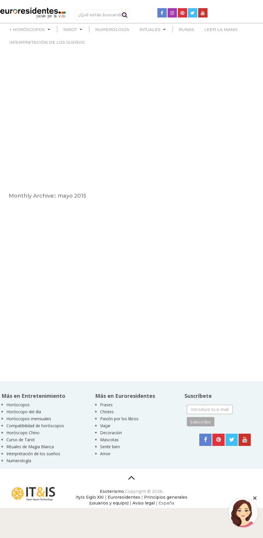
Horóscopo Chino (23, 432)
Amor (105, 453)
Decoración (111, 432)
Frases (106, 404)
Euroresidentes (124, 497)
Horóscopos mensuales (28, 418)
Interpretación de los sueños (47, 42)
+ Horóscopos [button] (27, 29)
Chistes (107, 411)
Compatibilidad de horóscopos (35, 425)
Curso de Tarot (20, 439)
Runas (186, 29)
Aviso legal (143, 503)
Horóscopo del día (23, 411)
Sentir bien (110, 446)
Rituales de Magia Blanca (30, 446)
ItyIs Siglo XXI (90, 497)
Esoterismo (112, 491)
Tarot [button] (70, 29)
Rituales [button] (149, 29)
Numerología (112, 29)
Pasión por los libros (119, 418)
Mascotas (109, 439)
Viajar (105, 425)
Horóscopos (18, 404)
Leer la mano (221, 29)
